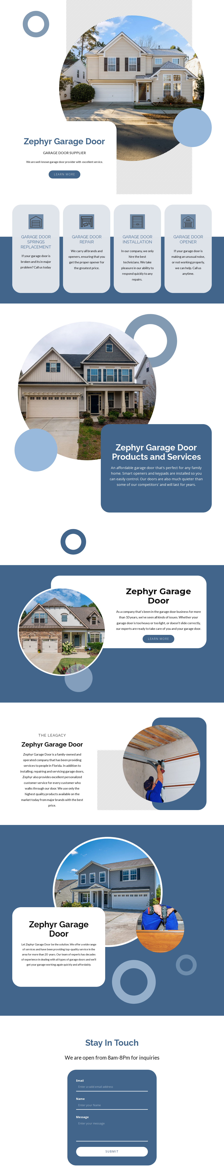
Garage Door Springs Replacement (36, 242)
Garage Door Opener (188, 239)
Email (80, 1081)
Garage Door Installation (137, 239)
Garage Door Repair (87, 239)
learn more (64, 174)
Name (80, 1099)
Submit (112, 1151)
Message (82, 1117)
